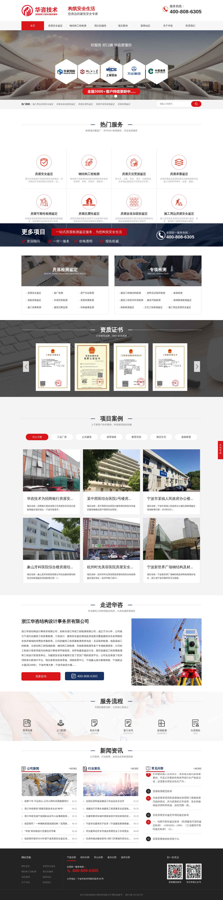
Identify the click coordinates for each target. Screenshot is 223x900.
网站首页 (25, 866)
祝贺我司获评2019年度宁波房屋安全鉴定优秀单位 (46, 838)
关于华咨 (168, 25)
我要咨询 (41, 676)
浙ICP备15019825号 (134, 895)
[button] (107, 96)
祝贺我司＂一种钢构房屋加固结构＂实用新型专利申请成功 (46, 823)
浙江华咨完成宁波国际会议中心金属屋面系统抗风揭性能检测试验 (46, 816)
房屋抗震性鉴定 (85, 104)
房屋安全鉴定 (55, 25)
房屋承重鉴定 (124, 104)
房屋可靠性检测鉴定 (105, 104)
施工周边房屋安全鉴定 (43, 104)
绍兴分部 (84, 857)
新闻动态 (145, 25)
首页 (32, 25)
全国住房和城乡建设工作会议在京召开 (105, 801)
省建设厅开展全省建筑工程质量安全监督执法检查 (108, 808)
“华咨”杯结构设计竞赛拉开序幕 (40, 831)
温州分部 (125, 857)
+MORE (73, 768)
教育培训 (136, 437)
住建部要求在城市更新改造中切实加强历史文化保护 (108, 816)
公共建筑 (87, 437)
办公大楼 (37, 437)
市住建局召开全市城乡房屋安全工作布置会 (107, 831)
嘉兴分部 (111, 857)
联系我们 (190, 25)
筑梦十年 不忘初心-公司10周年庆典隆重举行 (46, 801)
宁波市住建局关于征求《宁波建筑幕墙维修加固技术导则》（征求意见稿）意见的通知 (108, 823)
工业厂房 (62, 437)
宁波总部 (71, 857)
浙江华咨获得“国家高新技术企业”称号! (43, 808)
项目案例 (123, 25)
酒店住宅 (161, 437)
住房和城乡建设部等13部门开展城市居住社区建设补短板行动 (108, 838)
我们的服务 (100, 25)
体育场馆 (111, 437)
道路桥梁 (186, 437)
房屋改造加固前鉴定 (65, 104)
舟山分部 (98, 857)
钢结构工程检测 (77, 25)
